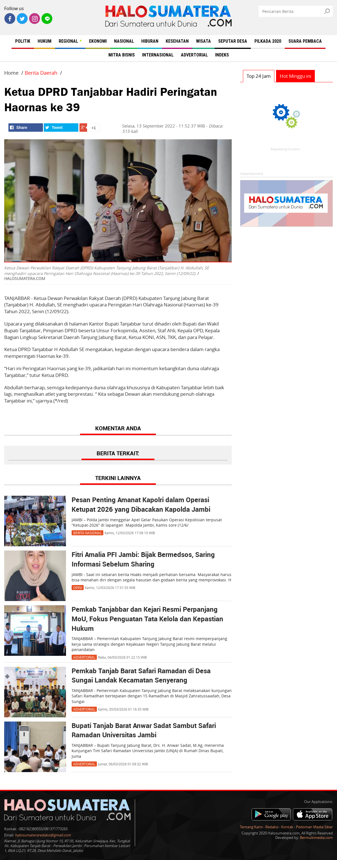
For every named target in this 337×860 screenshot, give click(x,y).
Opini (77, 587)
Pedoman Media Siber (314, 826)
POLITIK (22, 41)
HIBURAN (149, 41)
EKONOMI (98, 41)
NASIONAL (124, 41)
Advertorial (84, 657)
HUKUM (44, 41)
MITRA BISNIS (121, 55)
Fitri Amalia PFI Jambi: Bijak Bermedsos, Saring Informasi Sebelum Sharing (143, 559)
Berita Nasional (87, 533)
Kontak (287, 826)
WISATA (203, 41)
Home (11, 72)
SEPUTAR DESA (232, 41)
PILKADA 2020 (267, 41)
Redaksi (271, 826)
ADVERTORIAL (194, 55)
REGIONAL (70, 41)
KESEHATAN (177, 41)
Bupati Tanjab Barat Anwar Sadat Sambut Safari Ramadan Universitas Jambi (144, 730)
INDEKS (222, 55)
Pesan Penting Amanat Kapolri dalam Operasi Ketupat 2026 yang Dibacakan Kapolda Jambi (141, 505)
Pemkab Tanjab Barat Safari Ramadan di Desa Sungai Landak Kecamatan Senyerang (141, 676)
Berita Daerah (41, 72)
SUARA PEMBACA (305, 41)
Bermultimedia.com (316, 837)
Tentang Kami (251, 826)
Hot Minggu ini (295, 76)
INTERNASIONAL (158, 55)
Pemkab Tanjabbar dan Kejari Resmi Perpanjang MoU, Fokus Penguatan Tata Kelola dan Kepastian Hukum (147, 619)
